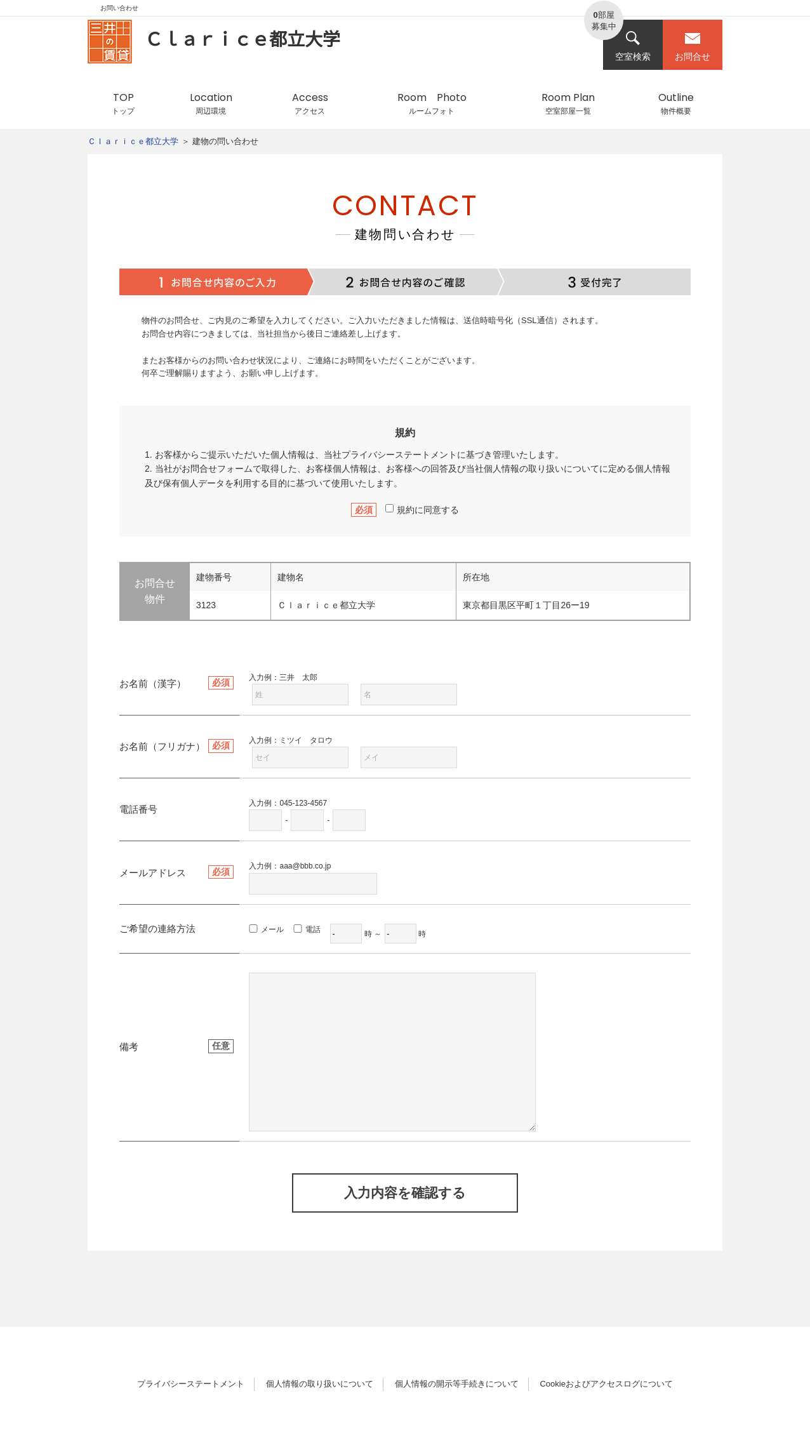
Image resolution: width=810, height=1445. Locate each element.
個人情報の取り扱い (524, 468)
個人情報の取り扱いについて (319, 1383)
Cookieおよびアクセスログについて (606, 1383)
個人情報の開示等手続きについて (457, 1383)
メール (272, 929)
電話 (313, 929)
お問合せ (692, 46)
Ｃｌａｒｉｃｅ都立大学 (133, 141)
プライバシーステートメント (399, 454)
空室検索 (633, 46)
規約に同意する (422, 510)
